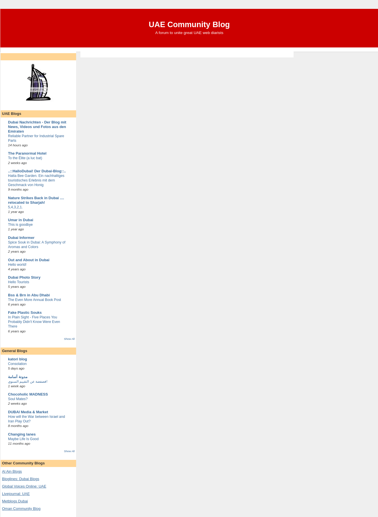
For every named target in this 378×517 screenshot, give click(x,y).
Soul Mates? (18, 399)
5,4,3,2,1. (15, 207)
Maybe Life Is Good (23, 439)
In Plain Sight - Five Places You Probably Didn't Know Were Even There (34, 321)
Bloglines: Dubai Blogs (20, 479)
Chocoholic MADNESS (28, 394)
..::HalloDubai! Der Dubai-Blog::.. (37, 171)
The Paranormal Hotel (27, 153)
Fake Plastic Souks (25, 312)
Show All (69, 338)
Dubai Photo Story (24, 277)
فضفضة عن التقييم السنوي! (28, 382)
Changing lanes (22, 434)
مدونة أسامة (17, 377)
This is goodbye (20, 225)
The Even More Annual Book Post (34, 300)
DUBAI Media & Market (28, 412)
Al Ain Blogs (12, 471)
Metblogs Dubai (15, 501)
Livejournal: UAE (16, 494)
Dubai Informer (21, 237)
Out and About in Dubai (29, 260)
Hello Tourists (18, 282)
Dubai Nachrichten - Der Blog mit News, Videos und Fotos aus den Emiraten (37, 126)
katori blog (17, 359)
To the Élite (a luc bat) (25, 158)
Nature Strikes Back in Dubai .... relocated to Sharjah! (36, 200)
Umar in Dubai (20, 220)
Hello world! (17, 265)
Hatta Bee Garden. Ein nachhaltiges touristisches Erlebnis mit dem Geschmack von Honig (36, 180)
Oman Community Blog (21, 508)
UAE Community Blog (189, 24)
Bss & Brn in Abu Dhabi (29, 295)
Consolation (17, 364)
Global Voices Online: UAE (24, 486)
